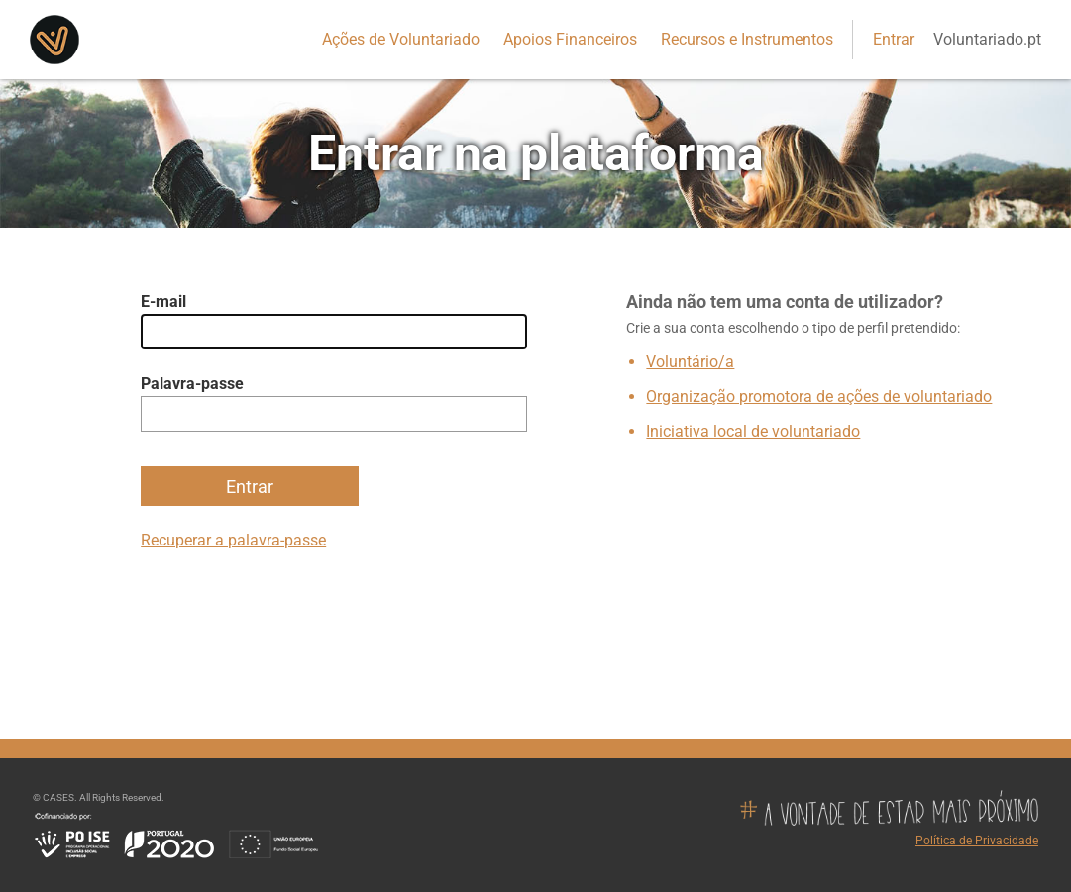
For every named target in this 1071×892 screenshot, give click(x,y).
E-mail (163, 301)
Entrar (893, 39)
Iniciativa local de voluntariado (753, 431)
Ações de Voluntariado (401, 39)
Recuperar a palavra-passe (233, 540)
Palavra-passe (192, 383)
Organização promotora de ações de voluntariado (819, 396)
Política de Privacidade (976, 840)
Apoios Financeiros (570, 39)
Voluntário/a (690, 361)
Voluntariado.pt (987, 39)
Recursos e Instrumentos (747, 39)
